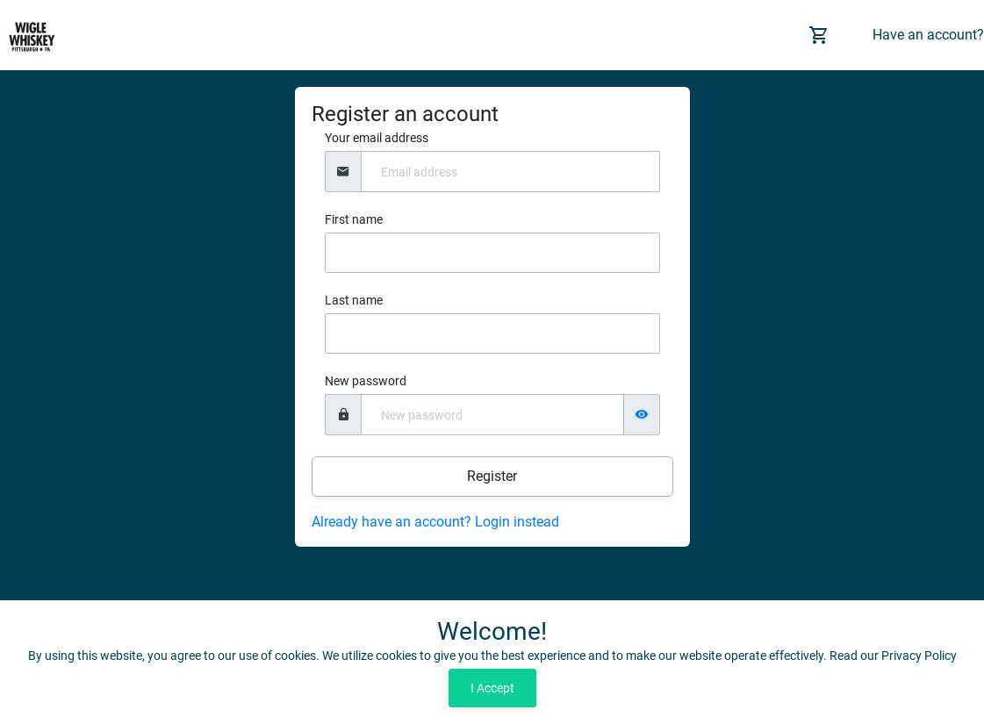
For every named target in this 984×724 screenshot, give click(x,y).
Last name (354, 300)
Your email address (376, 138)
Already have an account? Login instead (435, 521)
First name (354, 219)
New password (365, 381)
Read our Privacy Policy (893, 656)
